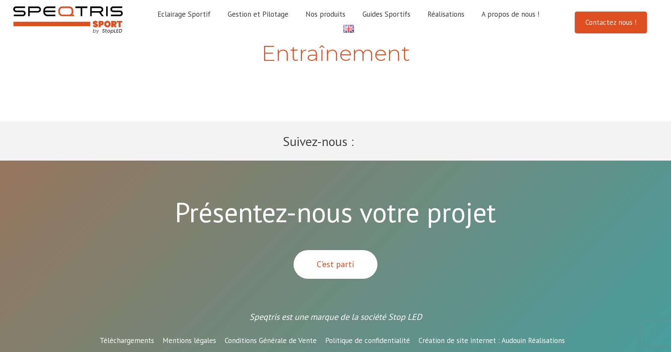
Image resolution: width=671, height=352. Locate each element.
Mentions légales (189, 340)
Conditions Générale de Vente (271, 340)
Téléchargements (127, 340)
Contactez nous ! (610, 22)
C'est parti (335, 264)
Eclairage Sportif (184, 14)
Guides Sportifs (386, 14)
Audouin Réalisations (492, 340)
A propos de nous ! (510, 14)
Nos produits (325, 14)
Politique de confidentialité (367, 340)
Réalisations (446, 14)
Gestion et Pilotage (258, 14)
